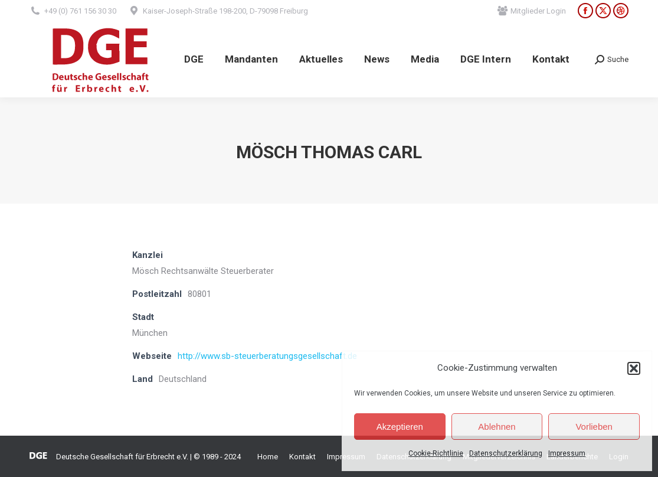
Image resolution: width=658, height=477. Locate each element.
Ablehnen (496, 427)
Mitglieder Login (531, 11)
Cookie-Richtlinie (435, 453)
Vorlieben (594, 427)
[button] (634, 368)
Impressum (566, 453)
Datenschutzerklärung (505, 453)
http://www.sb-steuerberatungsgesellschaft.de (267, 356)
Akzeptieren (400, 427)
